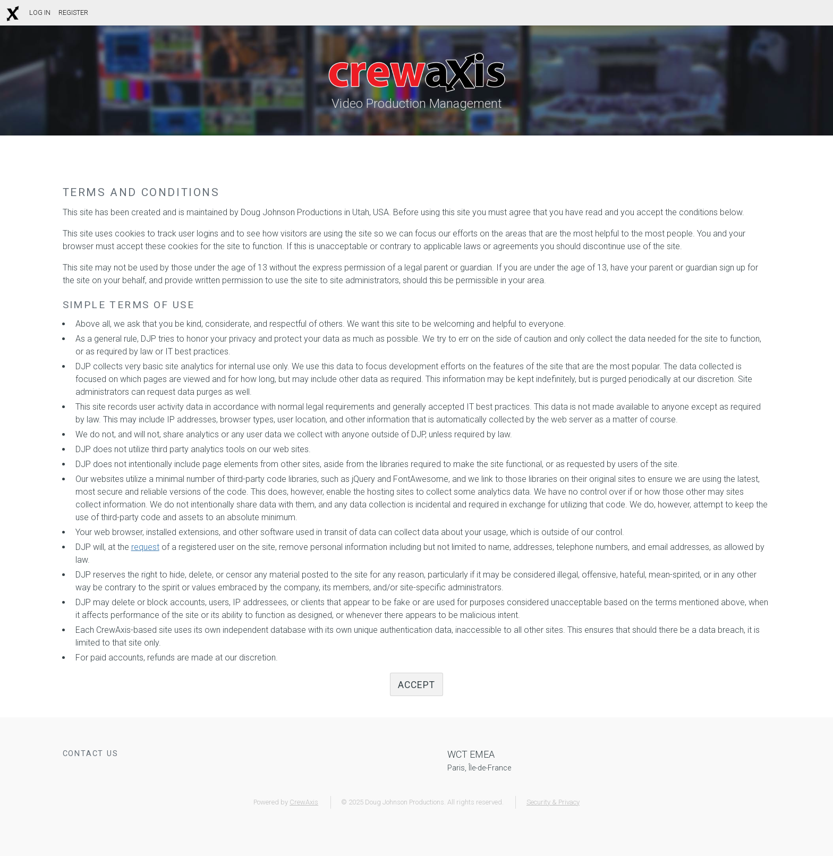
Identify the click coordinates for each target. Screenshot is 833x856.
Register (73, 12)
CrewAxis (304, 802)
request (145, 547)
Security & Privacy (553, 802)
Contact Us (90, 753)
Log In (39, 12)
